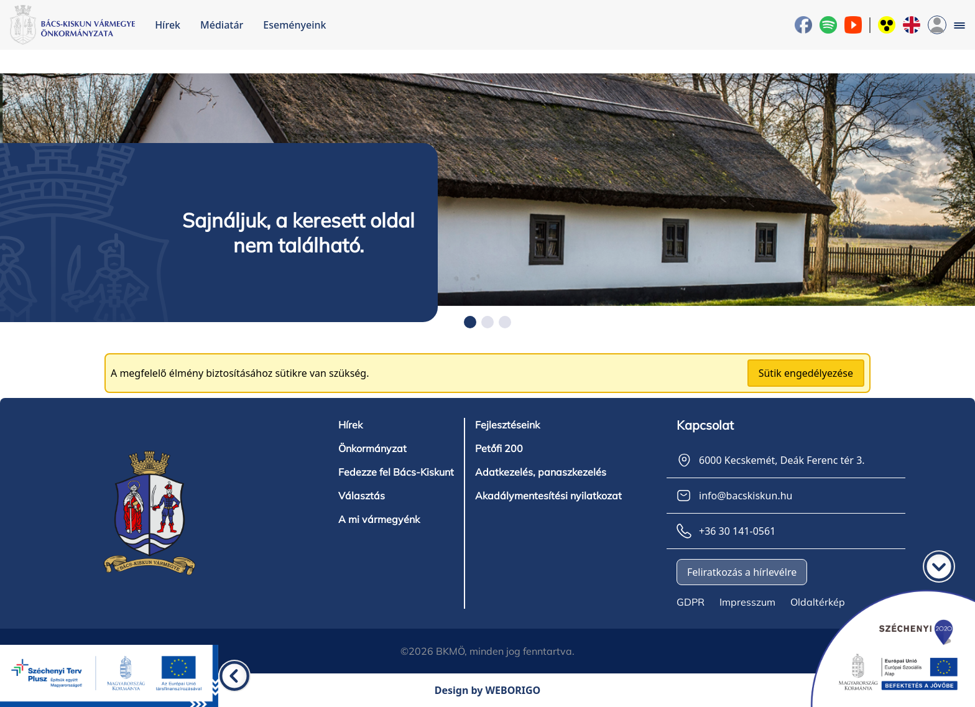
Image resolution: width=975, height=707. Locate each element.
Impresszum (747, 602)
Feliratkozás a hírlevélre (742, 572)
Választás (361, 495)
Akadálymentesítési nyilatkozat (548, 495)
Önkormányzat (372, 448)
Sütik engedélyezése (806, 373)
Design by (488, 690)
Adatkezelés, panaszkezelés (540, 472)
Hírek (167, 25)
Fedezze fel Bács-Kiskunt (396, 472)
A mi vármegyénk (379, 519)
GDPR (691, 602)
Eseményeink (294, 25)
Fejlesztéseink (507, 424)
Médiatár (221, 25)
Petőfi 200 (499, 448)
